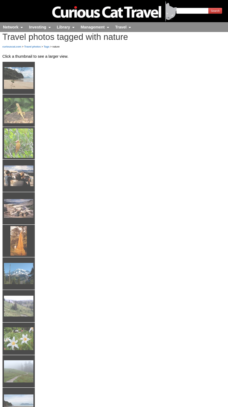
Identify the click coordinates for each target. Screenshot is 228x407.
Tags (46, 46)
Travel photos (32, 46)
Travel (123, 27)
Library (66, 27)
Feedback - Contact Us (209, 400)
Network (13, 27)
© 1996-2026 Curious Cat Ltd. (24, 400)
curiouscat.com (11, 46)
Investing (40, 27)
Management (95, 27)
